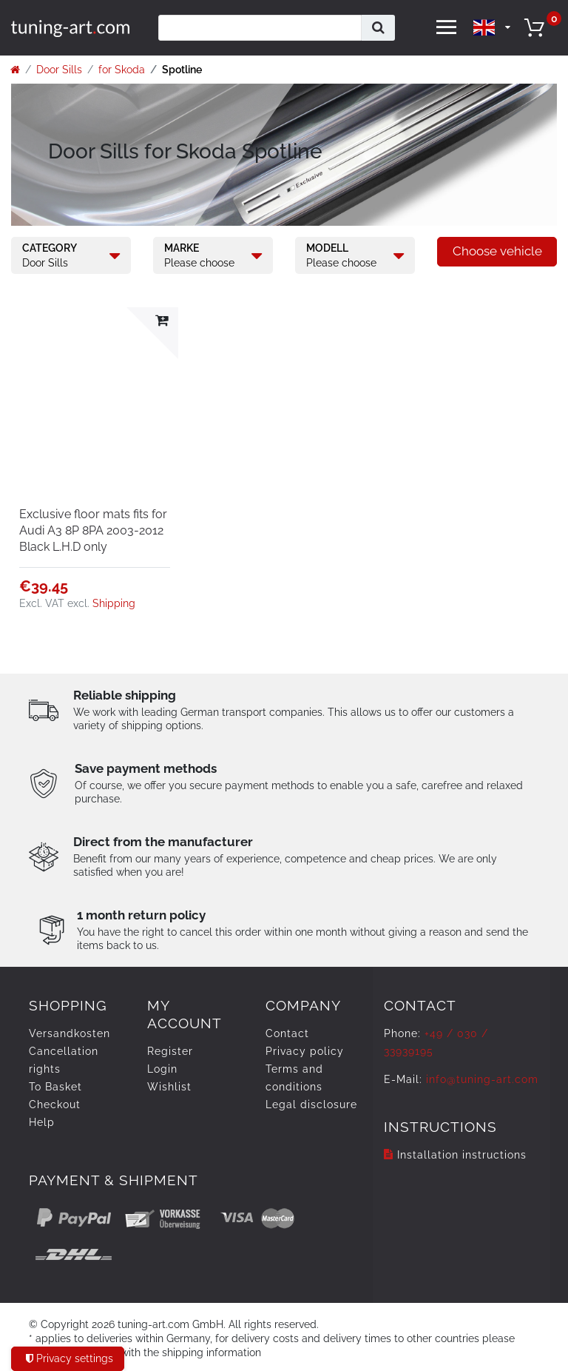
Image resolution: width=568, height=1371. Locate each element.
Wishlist (169, 1087)
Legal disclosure (311, 1104)
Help (42, 1122)
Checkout (55, 1104)
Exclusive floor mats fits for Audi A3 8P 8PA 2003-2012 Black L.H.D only (93, 530)
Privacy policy (305, 1051)
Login (162, 1069)
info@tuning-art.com (482, 1079)
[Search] (378, 28)
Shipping (113, 603)
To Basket (55, 1087)
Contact (287, 1033)
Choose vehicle (497, 251)
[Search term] (260, 28)
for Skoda (121, 70)
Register (170, 1051)
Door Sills (59, 70)
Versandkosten (69, 1033)
